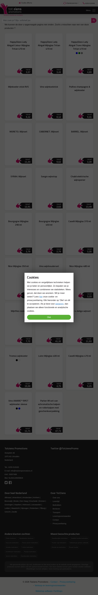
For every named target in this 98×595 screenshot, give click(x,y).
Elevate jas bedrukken (59, 547)
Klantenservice (70, 3)
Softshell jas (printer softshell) (79, 542)
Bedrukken (57, 505)
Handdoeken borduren (26, 538)
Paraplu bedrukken (30, 551)
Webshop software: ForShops (49, 591)
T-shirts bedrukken (27, 547)
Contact (56, 520)
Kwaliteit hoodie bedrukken (79, 538)
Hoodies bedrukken (12, 547)
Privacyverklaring (59, 524)
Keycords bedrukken (12, 542)
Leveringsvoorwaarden (62, 516)
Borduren (56, 509)
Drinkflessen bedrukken (13, 551)
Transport (56, 512)
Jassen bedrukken (11, 556)
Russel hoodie (73, 547)
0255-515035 (89, 3)
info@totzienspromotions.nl (21, 471)
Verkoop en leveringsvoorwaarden (50, 585)
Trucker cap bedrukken (59, 542)
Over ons (56, 498)
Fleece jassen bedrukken (30, 542)
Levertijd (56, 501)
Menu (91, 10)
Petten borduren (11, 538)
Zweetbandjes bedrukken (29, 556)
